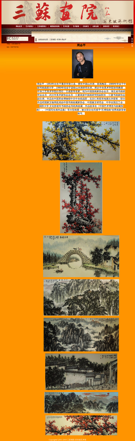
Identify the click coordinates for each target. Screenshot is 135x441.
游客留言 (105, 26)
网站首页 (19, 26)
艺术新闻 (76, 26)
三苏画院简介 (42, 26)
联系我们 (116, 26)
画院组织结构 (54, 26)
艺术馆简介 (29, 26)
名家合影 (95, 26)
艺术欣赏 (66, 26)
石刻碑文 (86, 26)
